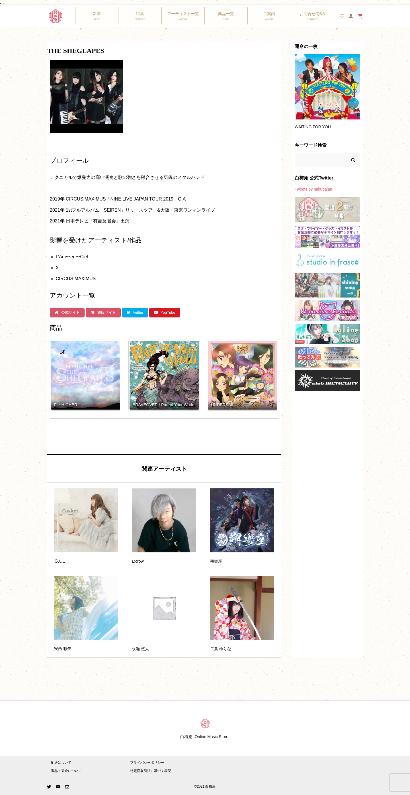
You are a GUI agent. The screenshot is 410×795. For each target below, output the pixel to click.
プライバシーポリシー (147, 763)
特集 (140, 13)
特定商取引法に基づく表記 (150, 771)
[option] (327, 94)
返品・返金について (66, 771)
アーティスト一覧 (183, 13)
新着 (97, 13)
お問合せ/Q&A (312, 13)
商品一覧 (226, 13)
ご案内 (269, 13)
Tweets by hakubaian (313, 189)
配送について (61, 763)
